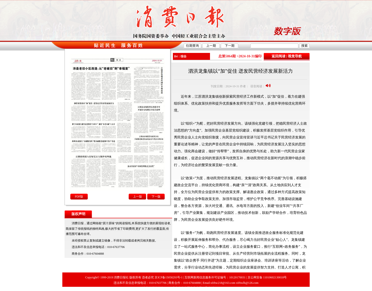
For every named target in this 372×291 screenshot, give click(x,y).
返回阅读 (278, 56)
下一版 (156, 196)
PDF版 (79, 196)
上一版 (137, 196)
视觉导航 (295, 56)
